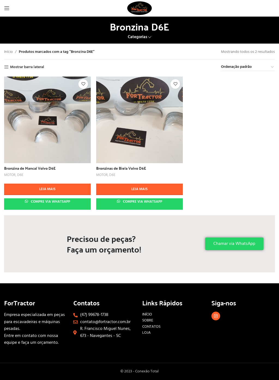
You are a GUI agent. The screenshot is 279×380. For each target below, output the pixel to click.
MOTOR (10, 175)
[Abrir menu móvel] (6, 8)
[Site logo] (139, 8)
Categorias (137, 37)
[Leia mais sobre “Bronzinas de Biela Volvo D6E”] (139, 189)
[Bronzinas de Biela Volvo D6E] (139, 120)
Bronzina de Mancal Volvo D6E (30, 168)
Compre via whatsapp (50, 202)
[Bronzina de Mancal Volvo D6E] (47, 120)
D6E (20, 175)
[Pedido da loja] (247, 67)
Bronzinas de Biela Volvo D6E (121, 168)
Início (8, 52)
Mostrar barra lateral (27, 67)
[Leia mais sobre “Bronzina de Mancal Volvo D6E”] (47, 189)
